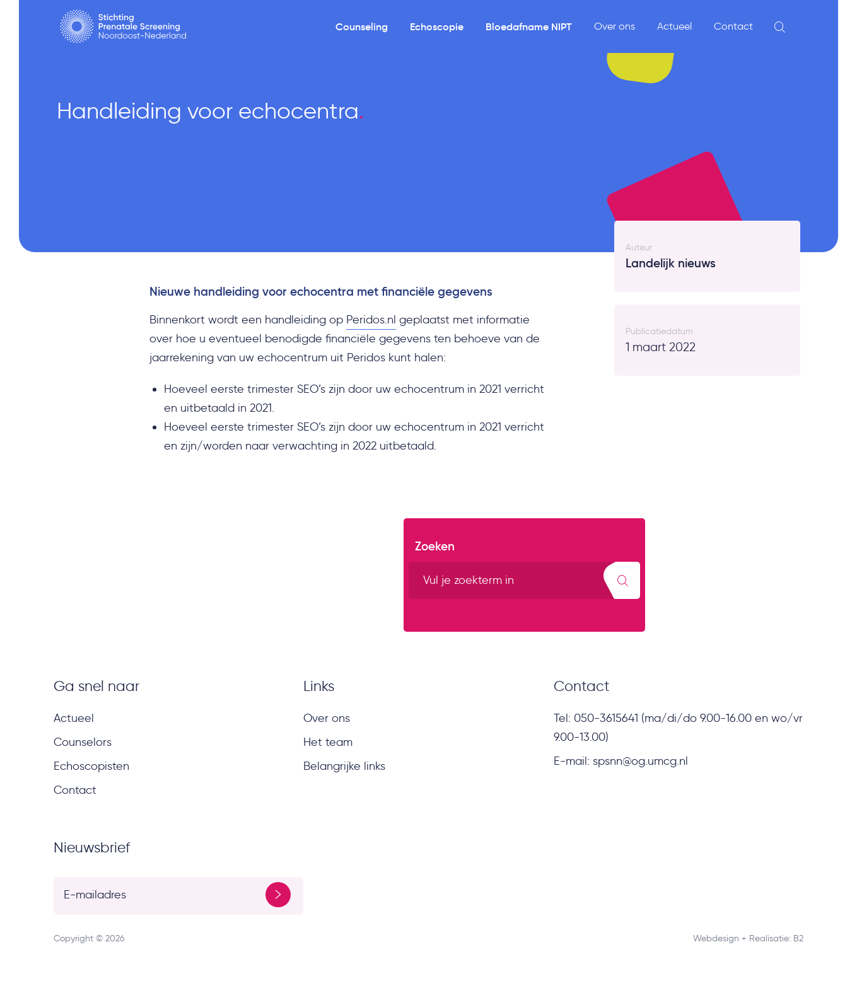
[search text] (524, 580)
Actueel (674, 26)
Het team (328, 742)
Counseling (361, 26)
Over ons (614, 26)
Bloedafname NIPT (529, 26)
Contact (733, 26)
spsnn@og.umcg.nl (640, 761)
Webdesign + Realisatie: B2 (748, 938)
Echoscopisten (91, 766)
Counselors (83, 742)
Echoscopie (436, 26)
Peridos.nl (371, 320)
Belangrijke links (344, 766)
